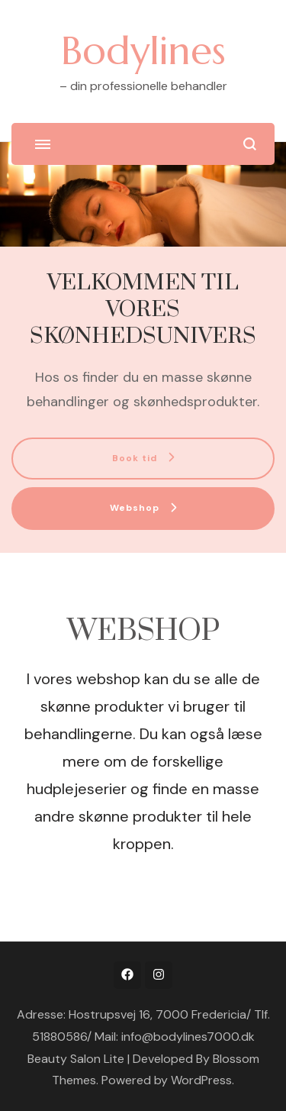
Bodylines (143, 50)
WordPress (201, 1080)
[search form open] (250, 144)
